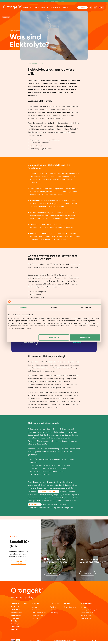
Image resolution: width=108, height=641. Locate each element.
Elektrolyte (34, 504)
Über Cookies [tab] (85, 307)
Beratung (36, 604)
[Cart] (95, 7)
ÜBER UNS (68, 604)
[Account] (90, 7)
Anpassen (54, 337)
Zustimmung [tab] (22, 307)
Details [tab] (54, 307)
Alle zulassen (85, 337)
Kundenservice (87, 604)
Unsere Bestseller (19, 604)
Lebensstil (54, 604)
